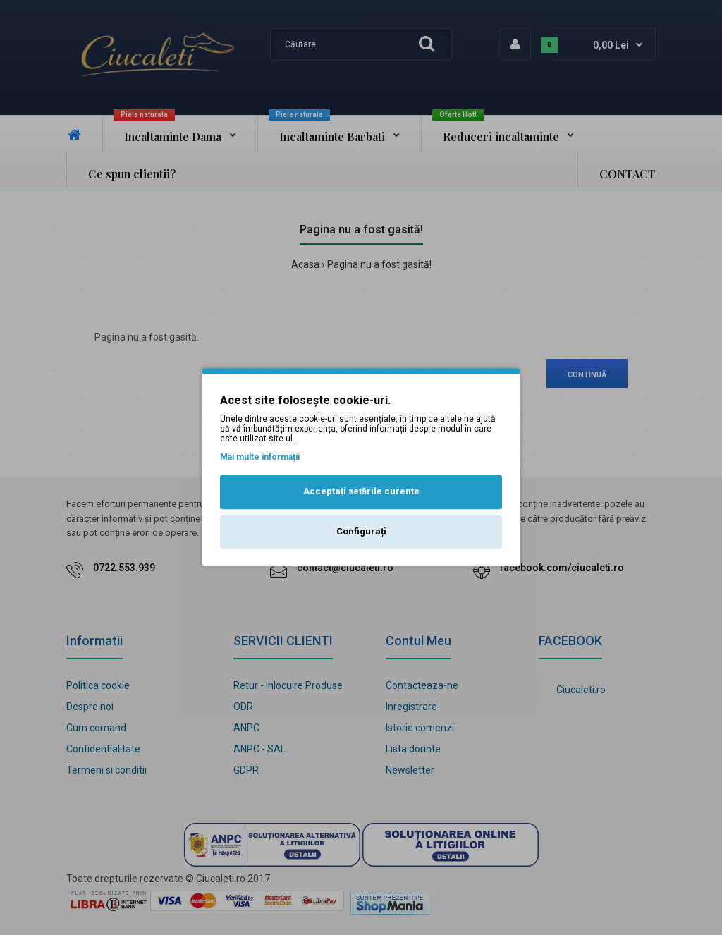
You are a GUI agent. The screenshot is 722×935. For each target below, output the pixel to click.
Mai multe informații (260, 457)
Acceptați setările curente (361, 491)
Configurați (361, 531)
